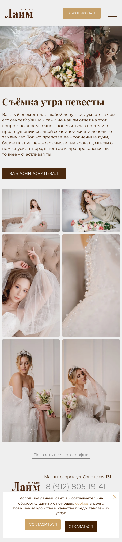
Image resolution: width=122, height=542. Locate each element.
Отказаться (81, 526)
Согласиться (43, 524)
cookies (82, 503)
